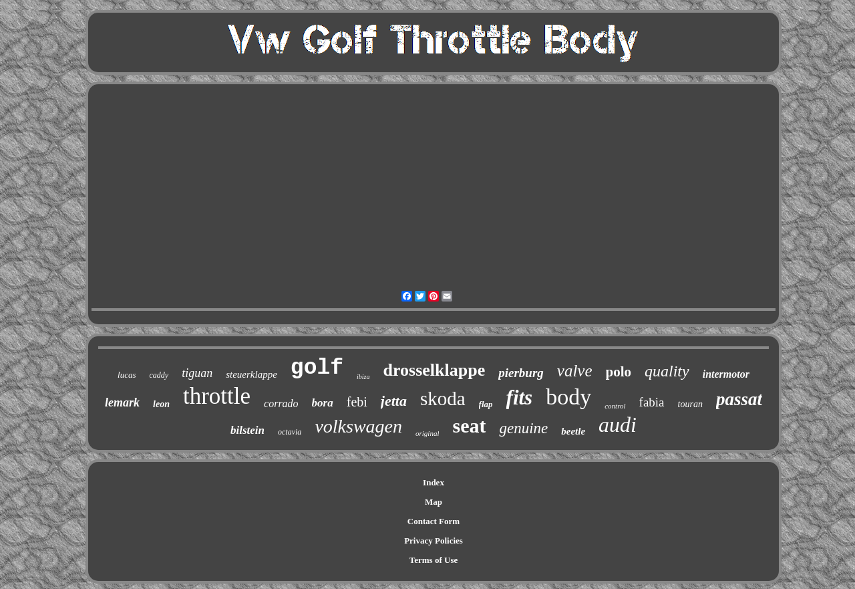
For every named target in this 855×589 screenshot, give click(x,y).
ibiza (363, 376)
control (615, 406)
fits (519, 397)
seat (469, 426)
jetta (394, 400)
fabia (652, 402)
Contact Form (433, 521)
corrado (281, 403)
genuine (523, 428)
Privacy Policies (433, 541)
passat (739, 399)
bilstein (247, 430)
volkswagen (358, 426)
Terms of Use (433, 560)
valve (574, 371)
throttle (216, 396)
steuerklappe (251, 374)
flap (486, 404)
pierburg (521, 373)
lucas (127, 375)
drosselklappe (434, 370)
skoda (443, 398)
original (427, 433)
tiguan (197, 373)
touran (690, 404)
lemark (122, 402)
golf (317, 368)
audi (617, 425)
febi (357, 401)
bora (322, 402)
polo (619, 372)
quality (667, 371)
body (568, 396)
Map (433, 502)
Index (433, 482)
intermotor (726, 374)
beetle (573, 431)
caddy (159, 375)
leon (161, 404)
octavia (289, 432)
